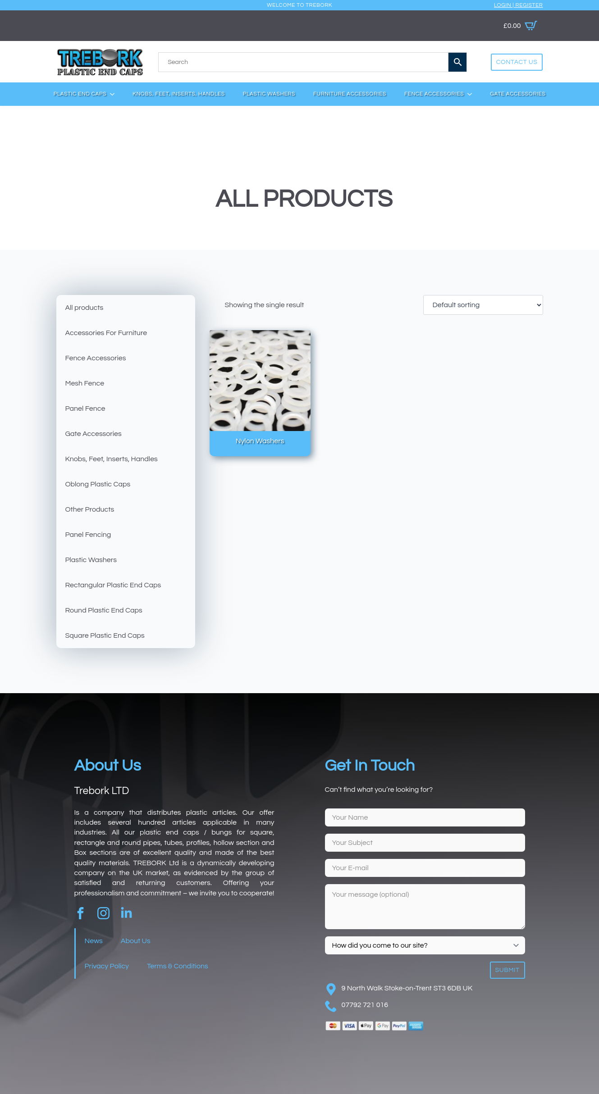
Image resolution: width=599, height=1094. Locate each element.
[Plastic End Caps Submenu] (114, 94)
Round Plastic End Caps (103, 610)
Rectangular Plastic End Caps (113, 585)
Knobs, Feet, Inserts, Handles (179, 94)
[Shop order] (483, 305)
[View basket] (520, 26)
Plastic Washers (269, 94)
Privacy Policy (107, 966)
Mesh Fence (85, 383)
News (94, 940)
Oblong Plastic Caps (98, 484)
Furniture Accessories (349, 94)
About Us (136, 940)
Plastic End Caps (80, 94)
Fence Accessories (434, 94)
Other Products (89, 509)
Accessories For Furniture (106, 332)
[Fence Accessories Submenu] (472, 94)
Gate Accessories (517, 94)
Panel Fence (85, 408)
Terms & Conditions (177, 966)
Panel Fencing (88, 534)
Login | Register (518, 5)
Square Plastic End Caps (105, 635)
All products (84, 307)
